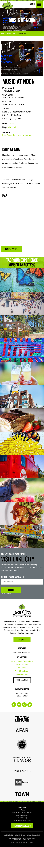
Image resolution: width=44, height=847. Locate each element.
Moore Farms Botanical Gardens (22, 812)
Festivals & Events (11, 33)
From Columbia (22, 664)
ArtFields (22, 810)
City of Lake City (22, 817)
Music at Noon (22, 33)
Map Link (12, 127)
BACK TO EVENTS (11, 249)
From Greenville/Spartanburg (22, 661)
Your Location (22, 680)
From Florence (22, 668)
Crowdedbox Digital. (27, 842)
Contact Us (22, 639)
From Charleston (22, 674)
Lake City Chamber (22, 815)
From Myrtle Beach (22, 671)
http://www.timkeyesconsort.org (17, 135)
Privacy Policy (36, 835)
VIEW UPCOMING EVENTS (22, 826)
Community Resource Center (22, 820)
